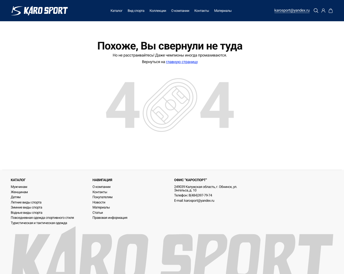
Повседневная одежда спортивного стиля (42, 218)
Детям (16, 197)
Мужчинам (19, 187)
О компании (180, 11)
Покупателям (102, 197)
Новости (98, 202)
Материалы (222, 11)
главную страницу (182, 62)
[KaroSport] (39, 10)
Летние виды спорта (26, 202)
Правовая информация (109, 218)
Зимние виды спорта (26, 207)
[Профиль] (323, 10)
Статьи (97, 212)
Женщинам (19, 192)
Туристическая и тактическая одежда (39, 223)
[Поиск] (316, 10)
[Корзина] (330, 10)
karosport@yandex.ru (292, 11)
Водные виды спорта (26, 212)
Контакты (201, 11)
